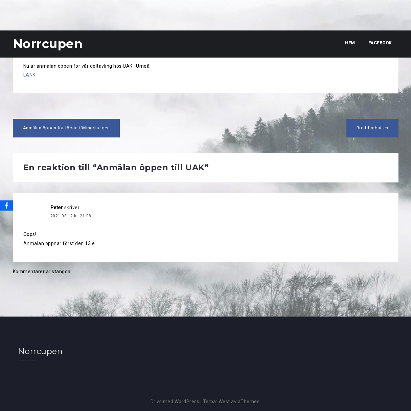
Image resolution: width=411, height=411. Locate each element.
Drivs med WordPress (175, 401)
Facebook (380, 42)
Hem (350, 42)
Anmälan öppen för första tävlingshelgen (66, 127)
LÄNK (29, 75)
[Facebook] (6, 205)
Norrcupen (48, 43)
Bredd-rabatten (372, 127)
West (224, 401)
